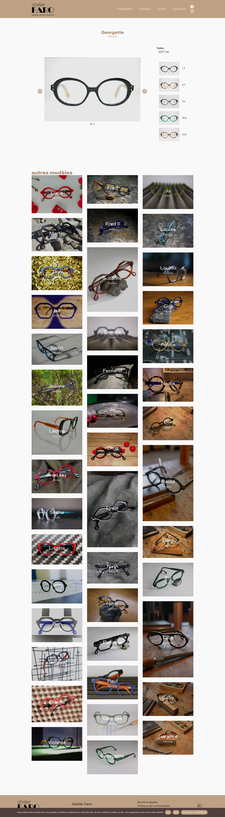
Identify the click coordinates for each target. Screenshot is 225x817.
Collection (145, 8)
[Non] (221, 812)
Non (176, 812)
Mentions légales (147, 802)
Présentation (125, 8)
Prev (40, 91)
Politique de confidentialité (153, 806)
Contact (162, 8)
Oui (168, 812)
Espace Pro (179, 8)
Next (144, 91)
